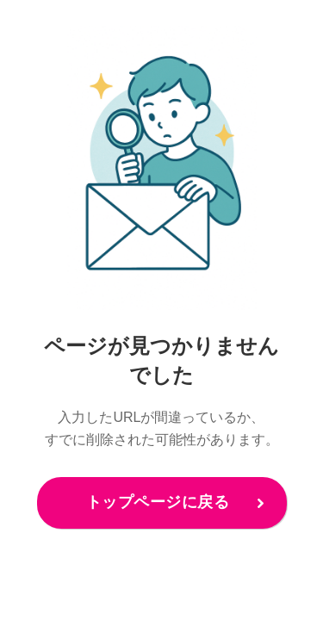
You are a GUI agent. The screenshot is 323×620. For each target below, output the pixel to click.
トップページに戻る (158, 502)
